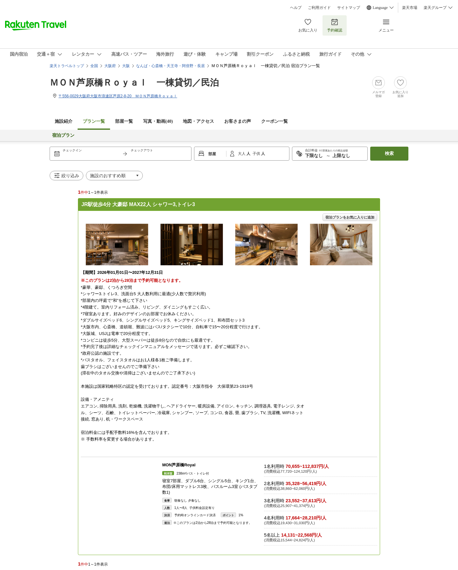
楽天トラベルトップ (67, 66)
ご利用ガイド (319, 7)
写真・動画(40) (158, 121)
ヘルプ (296, 7)
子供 (257, 153)
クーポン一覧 (274, 121)
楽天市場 (409, 7)
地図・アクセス (198, 121)
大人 (242, 153)
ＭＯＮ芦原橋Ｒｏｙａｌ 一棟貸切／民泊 (134, 82)
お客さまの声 (237, 121)
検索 (389, 153)
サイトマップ (348, 7)
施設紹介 (64, 121)
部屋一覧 (124, 121)
